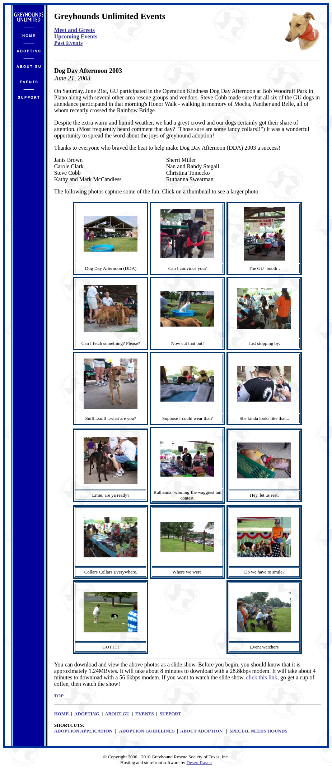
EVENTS (144, 713)
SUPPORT (170, 713)
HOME (61, 713)
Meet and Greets (74, 30)
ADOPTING (86, 713)
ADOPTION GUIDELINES (147, 731)
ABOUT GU (117, 713)
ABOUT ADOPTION (202, 731)
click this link (261, 677)
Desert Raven (199, 762)
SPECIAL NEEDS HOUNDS (258, 731)
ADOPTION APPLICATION (83, 731)
